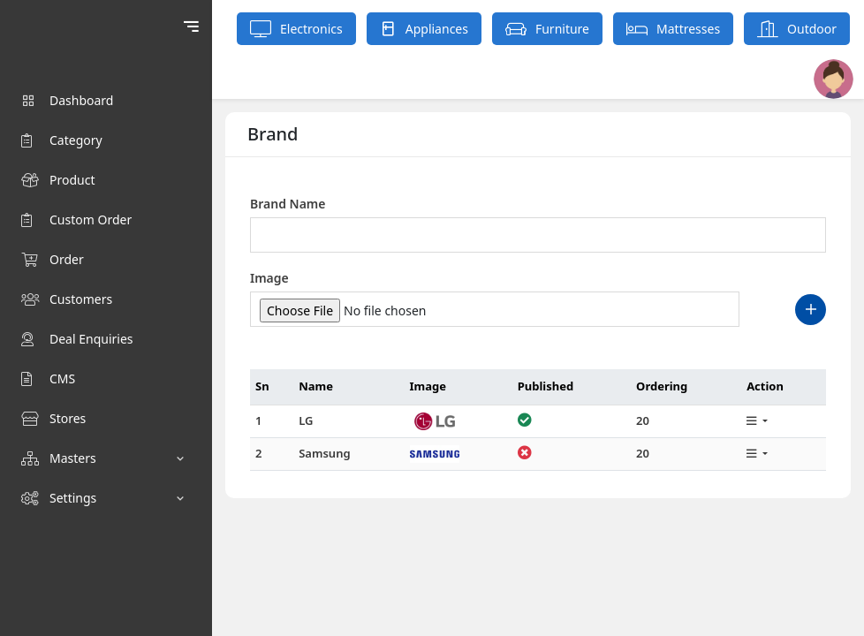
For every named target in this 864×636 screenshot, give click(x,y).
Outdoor (797, 28)
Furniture (547, 28)
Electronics (296, 28)
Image (269, 277)
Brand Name (287, 203)
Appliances (424, 28)
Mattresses (673, 28)
